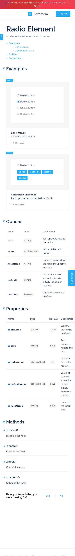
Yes (48, 496)
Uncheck (34, 172)
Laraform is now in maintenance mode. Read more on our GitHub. (37, 4)
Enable (22, 178)
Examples (14, 43)
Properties (15, 58)
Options (13, 54)
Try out (63, 14)
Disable (48, 172)
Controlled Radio (24, 50)
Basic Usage (22, 47)
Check (22, 172)
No (61, 496)
